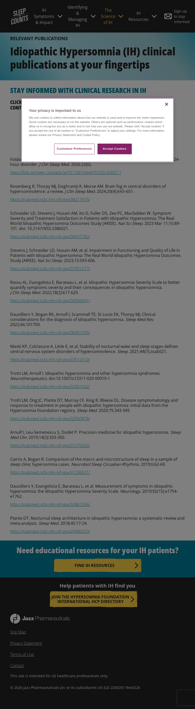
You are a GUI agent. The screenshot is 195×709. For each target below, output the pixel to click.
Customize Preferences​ (74, 148)
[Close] (166, 104)
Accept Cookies (114, 148)
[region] (97, 130)
